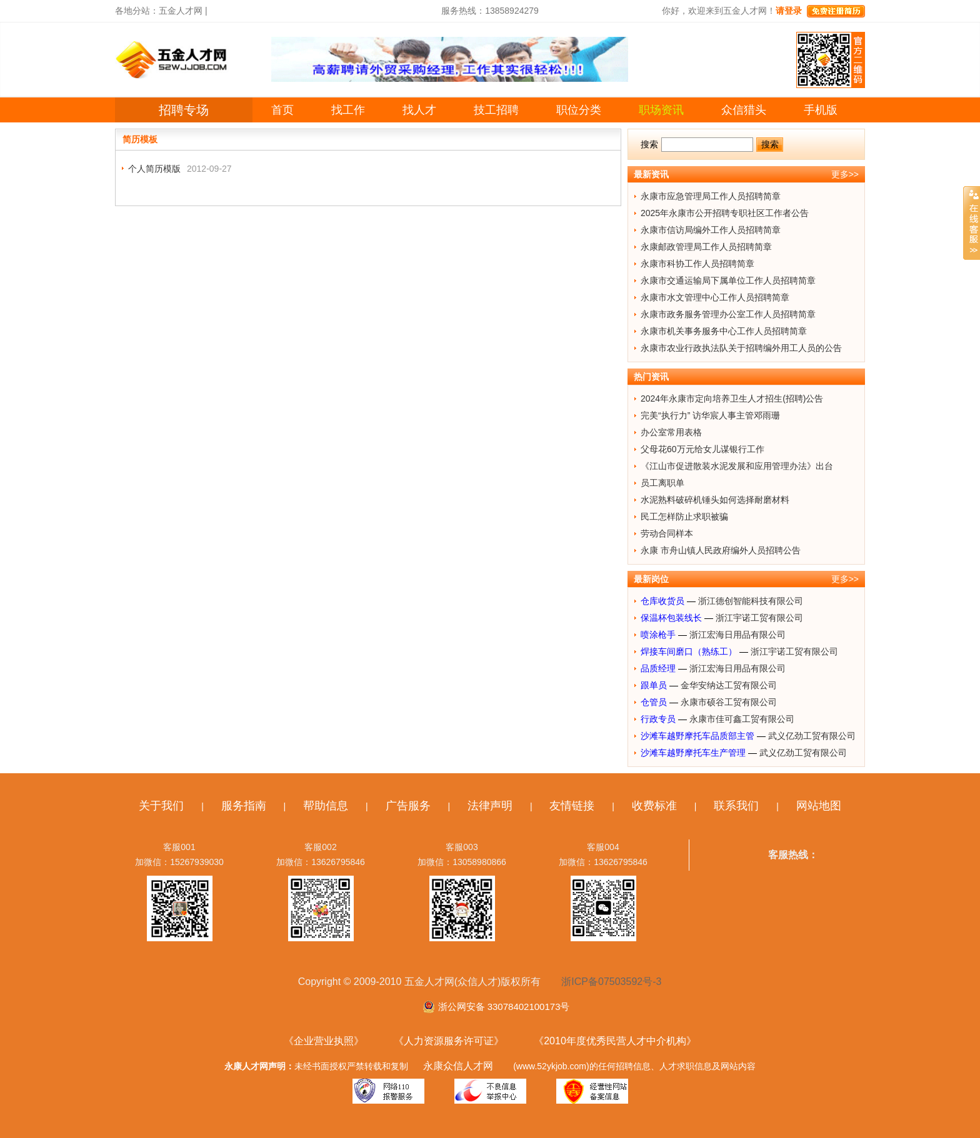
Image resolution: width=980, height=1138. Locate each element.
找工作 (348, 110)
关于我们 (161, 805)
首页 (282, 110)
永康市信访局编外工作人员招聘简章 (711, 230)
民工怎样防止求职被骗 (684, 517)
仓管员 (654, 702)
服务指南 (243, 805)
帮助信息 (325, 805)
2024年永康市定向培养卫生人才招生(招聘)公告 (732, 398)
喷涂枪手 (658, 635)
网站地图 (818, 805)
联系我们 (736, 805)
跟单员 (654, 685)
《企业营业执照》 (324, 1041)
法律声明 (490, 805)
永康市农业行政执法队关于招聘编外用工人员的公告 (741, 348)
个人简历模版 (154, 169)
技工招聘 (496, 110)
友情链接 (571, 805)
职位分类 (578, 110)
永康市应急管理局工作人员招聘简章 (711, 196)
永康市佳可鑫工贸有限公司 (741, 719)
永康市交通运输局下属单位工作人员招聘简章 (728, 280)
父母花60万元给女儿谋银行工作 (702, 449)
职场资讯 (661, 110)
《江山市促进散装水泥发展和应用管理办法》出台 (737, 466)
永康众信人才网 (458, 1066)
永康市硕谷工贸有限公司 (729, 702)
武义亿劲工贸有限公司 (812, 736)
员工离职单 (662, 483)
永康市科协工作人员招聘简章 (697, 264)
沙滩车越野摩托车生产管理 (693, 753)
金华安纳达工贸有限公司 (729, 685)
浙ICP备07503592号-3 (611, 981)
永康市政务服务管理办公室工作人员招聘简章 (728, 314)
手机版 (821, 110)
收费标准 (654, 805)
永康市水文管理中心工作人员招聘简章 (715, 297)
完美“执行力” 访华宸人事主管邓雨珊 (710, 415)
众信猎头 (743, 110)
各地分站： (137, 11)
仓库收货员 (662, 601)
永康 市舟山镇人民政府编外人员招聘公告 (721, 550)
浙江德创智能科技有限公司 (750, 601)
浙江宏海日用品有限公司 (737, 635)
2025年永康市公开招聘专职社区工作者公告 (725, 213)
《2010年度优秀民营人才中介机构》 (615, 1041)
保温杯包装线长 (671, 618)
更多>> (845, 174)
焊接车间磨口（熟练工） (689, 651)
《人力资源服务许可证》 (449, 1041)
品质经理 (658, 668)
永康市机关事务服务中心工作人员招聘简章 (724, 331)
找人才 (419, 110)
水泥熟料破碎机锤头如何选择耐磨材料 (715, 500)
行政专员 (658, 719)
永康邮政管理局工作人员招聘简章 (706, 247)
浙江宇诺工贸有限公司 (759, 618)
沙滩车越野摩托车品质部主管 (697, 736)
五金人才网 (180, 11)
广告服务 (408, 805)
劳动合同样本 (667, 533)
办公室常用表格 (671, 432)
